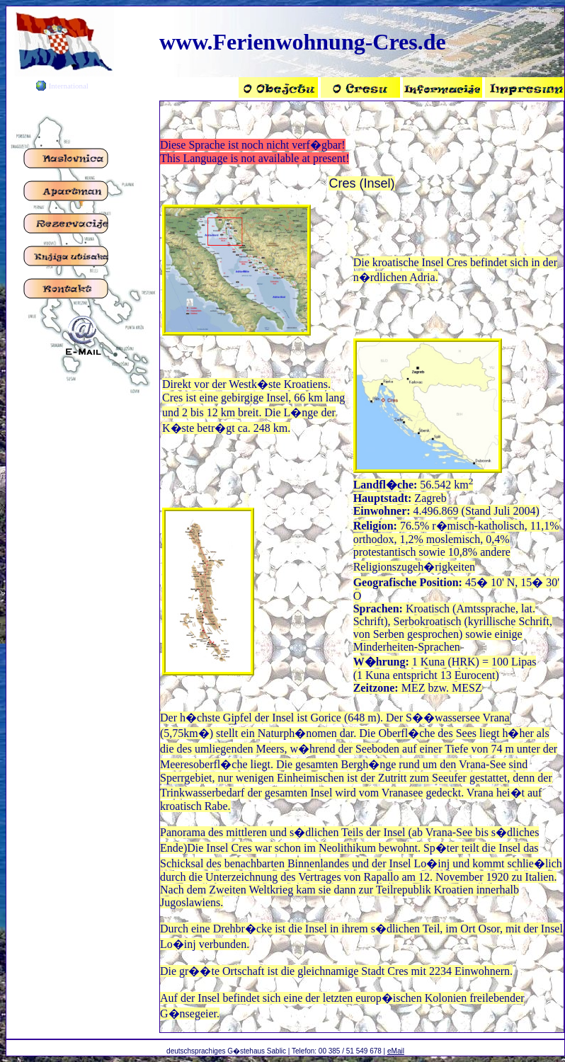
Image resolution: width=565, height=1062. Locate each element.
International (69, 85)
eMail (395, 1051)
